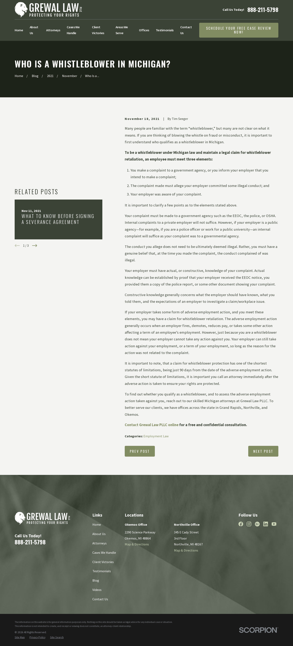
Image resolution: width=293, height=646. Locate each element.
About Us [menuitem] (34, 30)
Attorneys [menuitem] (53, 30)
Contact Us (100, 599)
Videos (97, 590)
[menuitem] (20, 637)
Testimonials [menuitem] (165, 30)
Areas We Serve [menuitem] (122, 30)
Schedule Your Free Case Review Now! (239, 30)
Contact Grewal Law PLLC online (151, 424)
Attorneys (99, 543)
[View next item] (34, 193)
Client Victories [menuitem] (98, 30)
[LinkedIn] (265, 524)
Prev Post (140, 451)
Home (96, 524)
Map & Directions (137, 544)
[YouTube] (274, 524)
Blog (95, 580)
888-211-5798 (262, 9)
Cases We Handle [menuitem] (73, 30)
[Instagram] (249, 524)
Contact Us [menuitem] (186, 30)
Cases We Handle (104, 552)
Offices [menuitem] (144, 30)
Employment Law (156, 436)
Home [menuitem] (19, 30)
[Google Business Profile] (257, 524)
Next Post (263, 451)
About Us (99, 534)
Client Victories (103, 562)
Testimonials (101, 571)
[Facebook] (240, 524)
